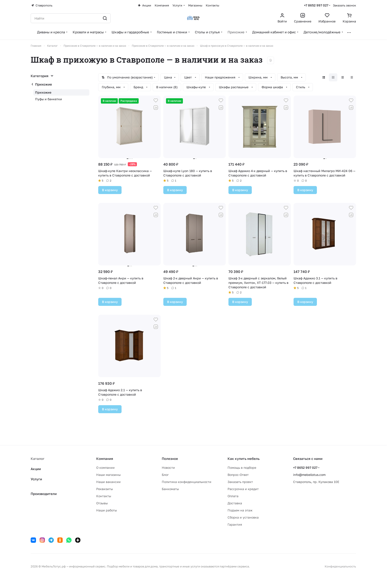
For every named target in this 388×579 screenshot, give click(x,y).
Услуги (36, 479)
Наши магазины (108, 475)
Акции (36, 469)
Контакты (103, 496)
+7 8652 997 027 (316, 5)
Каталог (37, 459)
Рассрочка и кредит (243, 489)
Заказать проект (240, 482)
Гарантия (235, 524)
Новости (168, 467)
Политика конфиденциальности (186, 482)
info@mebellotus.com (309, 475)
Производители (44, 494)
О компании (105, 467)
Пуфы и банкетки (48, 99)
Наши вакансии (108, 482)
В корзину (110, 190)
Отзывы (102, 503)
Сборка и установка (243, 517)
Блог (165, 475)
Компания (104, 459)
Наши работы (106, 510)
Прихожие (43, 84)
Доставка (235, 503)
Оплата (233, 496)
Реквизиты (104, 489)
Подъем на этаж (240, 510)
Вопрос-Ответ (238, 475)
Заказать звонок (344, 5)
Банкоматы (170, 489)
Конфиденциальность (340, 566)
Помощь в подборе (242, 467)
